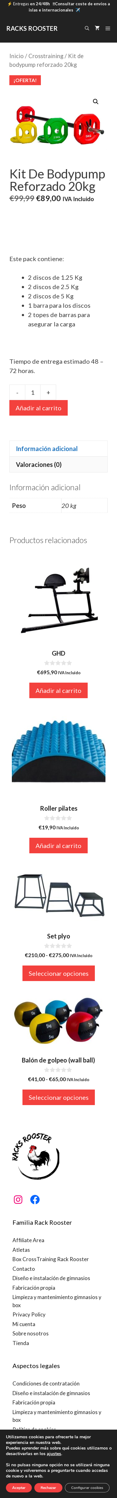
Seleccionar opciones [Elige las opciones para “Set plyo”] (59, 973)
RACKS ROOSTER (32, 28)
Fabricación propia (33, 1287)
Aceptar (19, 1487)
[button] (95, 101)
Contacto (23, 1268)
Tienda (20, 1343)
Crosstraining (45, 56)
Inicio (16, 56)
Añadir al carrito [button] (58, 690)
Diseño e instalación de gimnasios (51, 1278)
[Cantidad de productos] (33, 392)
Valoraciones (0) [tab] (39, 464)
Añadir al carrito (38, 408)
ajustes (54, 1454)
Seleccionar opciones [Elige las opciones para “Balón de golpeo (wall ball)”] (59, 1097)
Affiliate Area (28, 1240)
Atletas (21, 1250)
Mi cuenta (23, 1324)
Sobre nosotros (30, 1333)
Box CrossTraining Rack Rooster (50, 1259)
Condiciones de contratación (46, 1383)
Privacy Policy (29, 1314)
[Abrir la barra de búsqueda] (87, 28)
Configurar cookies (87, 1487)
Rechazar (48, 1487)
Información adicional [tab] (47, 448)
